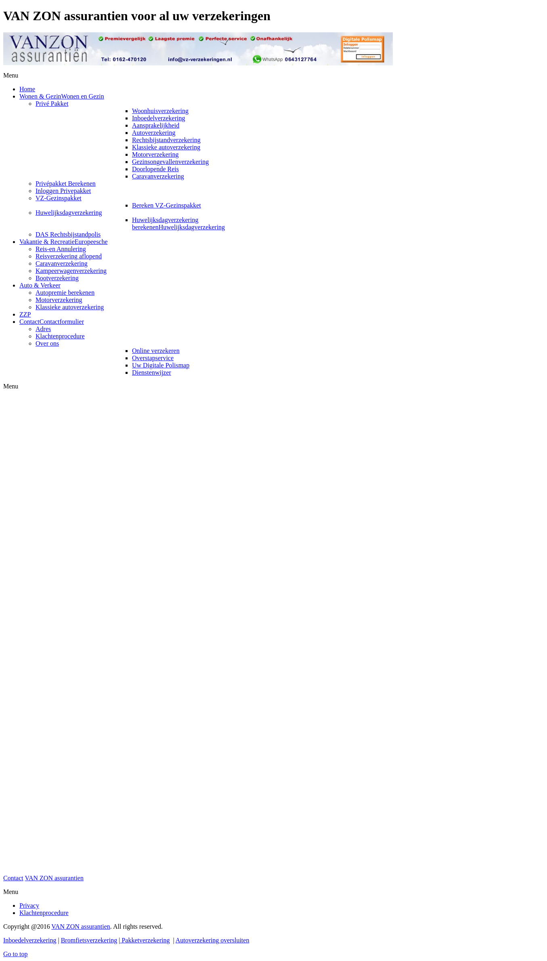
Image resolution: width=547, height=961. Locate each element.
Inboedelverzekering (29, 940)
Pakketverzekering (145, 940)
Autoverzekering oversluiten (212, 940)
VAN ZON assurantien (54, 878)
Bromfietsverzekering (89, 940)
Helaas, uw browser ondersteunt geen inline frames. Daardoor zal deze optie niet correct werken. (198, 632)
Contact (13, 878)
